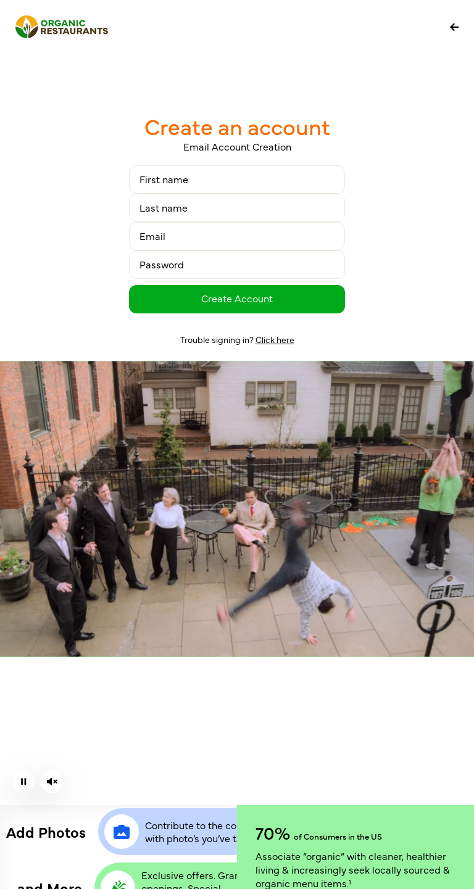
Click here (275, 339)
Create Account (237, 298)
